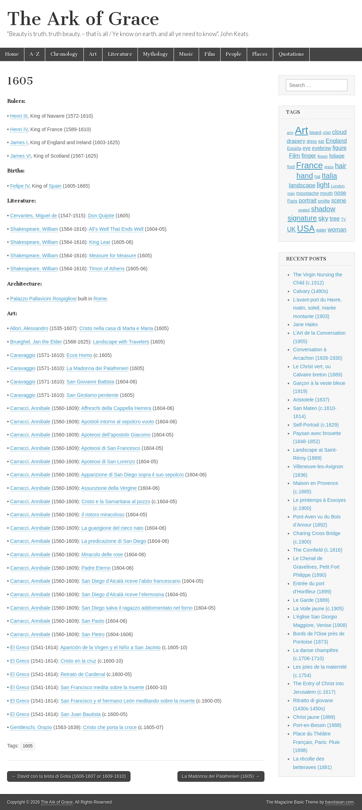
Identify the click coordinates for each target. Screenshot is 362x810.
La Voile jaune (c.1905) (318, 608)
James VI (20, 156)
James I (19, 142)
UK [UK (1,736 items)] (291, 229)
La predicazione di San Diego (113, 541)
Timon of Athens (107, 268)
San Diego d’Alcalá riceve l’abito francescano (130, 581)
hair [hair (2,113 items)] (340, 166)
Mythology (155, 54)
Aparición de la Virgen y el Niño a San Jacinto (110, 647)
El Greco (19, 647)
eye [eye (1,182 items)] (307, 148)
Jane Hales (305, 324)
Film (209, 54)
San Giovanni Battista (90, 382)
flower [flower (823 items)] (322, 156)
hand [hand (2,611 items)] (305, 175)
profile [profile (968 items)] (324, 201)
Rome (100, 298)
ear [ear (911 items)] (321, 141)
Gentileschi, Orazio (31, 727)
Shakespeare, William (34, 229)
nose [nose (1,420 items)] (340, 193)
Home (12, 54)
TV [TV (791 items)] (343, 219)
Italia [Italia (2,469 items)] (329, 175)
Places (260, 54)
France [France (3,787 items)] (309, 165)
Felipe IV (19, 186)
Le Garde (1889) (311, 600)
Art (93, 54)
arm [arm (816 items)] (290, 132)
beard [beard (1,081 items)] (315, 132)
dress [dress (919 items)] (311, 141)
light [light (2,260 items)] (323, 185)
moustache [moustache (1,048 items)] (307, 193)
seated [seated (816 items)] (304, 210)
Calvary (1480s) (310, 291)
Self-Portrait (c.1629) (316, 425)
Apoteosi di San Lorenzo (108, 461)
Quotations (291, 54)
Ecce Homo (79, 355)
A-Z (35, 54)
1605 (28, 746)
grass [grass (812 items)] (329, 167)
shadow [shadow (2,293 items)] (323, 209)
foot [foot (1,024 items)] (290, 166)
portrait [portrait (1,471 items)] (307, 200)
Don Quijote (101, 215)
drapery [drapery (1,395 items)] (296, 141)
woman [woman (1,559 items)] (337, 229)
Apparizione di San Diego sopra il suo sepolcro (132, 474)
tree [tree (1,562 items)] (335, 218)
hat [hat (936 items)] (317, 176)
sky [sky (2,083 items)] (323, 218)
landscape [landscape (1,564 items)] (302, 185)
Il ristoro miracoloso (102, 514)
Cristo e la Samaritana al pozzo (115, 501)
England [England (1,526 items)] (336, 140)
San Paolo (92, 621)
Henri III (19, 116)
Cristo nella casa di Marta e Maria (116, 328)
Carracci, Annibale (30, 408)
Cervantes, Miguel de (33, 215)
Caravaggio (23, 355)
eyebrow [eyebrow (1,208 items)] (321, 148)
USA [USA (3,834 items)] (306, 228)
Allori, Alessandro (29, 328)
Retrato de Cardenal (82, 674)
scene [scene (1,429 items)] (338, 201)
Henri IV (19, 129)
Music (186, 54)
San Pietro (92, 634)
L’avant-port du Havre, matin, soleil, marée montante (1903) (317, 308)
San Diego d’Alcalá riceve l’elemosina (122, 594)
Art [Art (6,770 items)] (301, 130)
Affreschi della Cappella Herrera (116, 408)
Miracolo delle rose (102, 554)
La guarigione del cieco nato (112, 528)
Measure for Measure (112, 255)
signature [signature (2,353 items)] (302, 218)
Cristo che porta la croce (110, 727)
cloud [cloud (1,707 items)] (339, 131)
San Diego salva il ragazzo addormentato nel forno (136, 608)
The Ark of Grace (83, 19)
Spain (55, 186)
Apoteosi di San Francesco (110, 448)
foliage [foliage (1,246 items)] (336, 156)
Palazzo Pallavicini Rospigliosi (43, 298)
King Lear (99, 242)
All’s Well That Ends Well (116, 229)
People (233, 54)
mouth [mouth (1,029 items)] (326, 193)
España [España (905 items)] (294, 148)
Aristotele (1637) (311, 400)
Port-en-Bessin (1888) (317, 725)
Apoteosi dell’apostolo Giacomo (116, 435)
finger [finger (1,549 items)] (309, 155)
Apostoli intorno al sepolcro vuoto (117, 421)
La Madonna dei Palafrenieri (97, 368)
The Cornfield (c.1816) (317, 550)
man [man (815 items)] (291, 193)
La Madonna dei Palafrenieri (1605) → (221, 776)
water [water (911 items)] (321, 230)
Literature (120, 54)
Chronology (64, 54)
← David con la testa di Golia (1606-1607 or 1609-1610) (69, 776)
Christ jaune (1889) (314, 717)
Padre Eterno (96, 568)
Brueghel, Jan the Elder (36, 342)
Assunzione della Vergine (109, 488)
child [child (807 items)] (327, 132)
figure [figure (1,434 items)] (339, 148)
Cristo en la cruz (78, 661)
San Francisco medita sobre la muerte (102, 687)
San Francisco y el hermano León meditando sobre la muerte (127, 701)
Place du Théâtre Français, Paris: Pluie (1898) (316, 742)
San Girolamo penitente (92, 395)
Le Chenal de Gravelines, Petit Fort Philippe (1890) (316, 567)
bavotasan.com (339, 802)
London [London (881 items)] (338, 185)
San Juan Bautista (80, 714)
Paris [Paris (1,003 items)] (292, 201)
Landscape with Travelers (121, 342)
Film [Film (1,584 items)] (294, 155)
